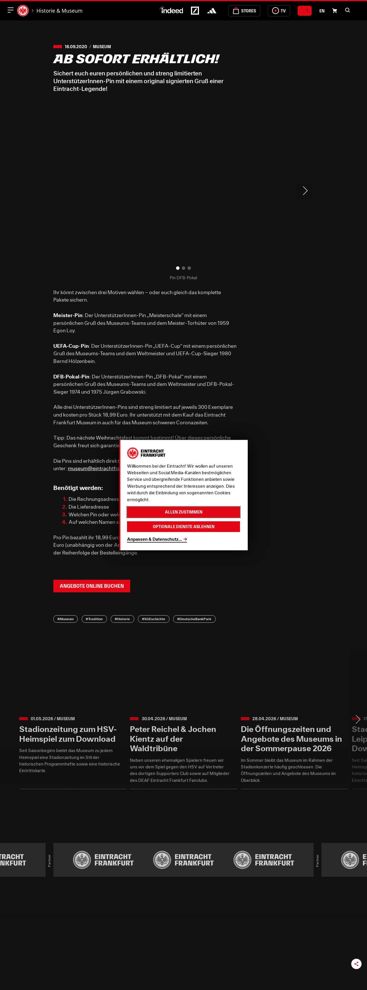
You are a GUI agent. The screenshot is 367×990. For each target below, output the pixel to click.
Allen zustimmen (183, 511)
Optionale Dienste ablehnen (183, 526)
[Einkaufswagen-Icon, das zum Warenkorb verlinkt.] (334, 10)
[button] (347, 10)
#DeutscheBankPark (194, 619)
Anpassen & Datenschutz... (154, 539)
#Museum (65, 619)
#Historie (122, 619)
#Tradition (94, 619)
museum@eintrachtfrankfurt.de (105, 468)
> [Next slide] (304, 190)
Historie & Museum (59, 10)
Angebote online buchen (92, 586)
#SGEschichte (153, 619)
